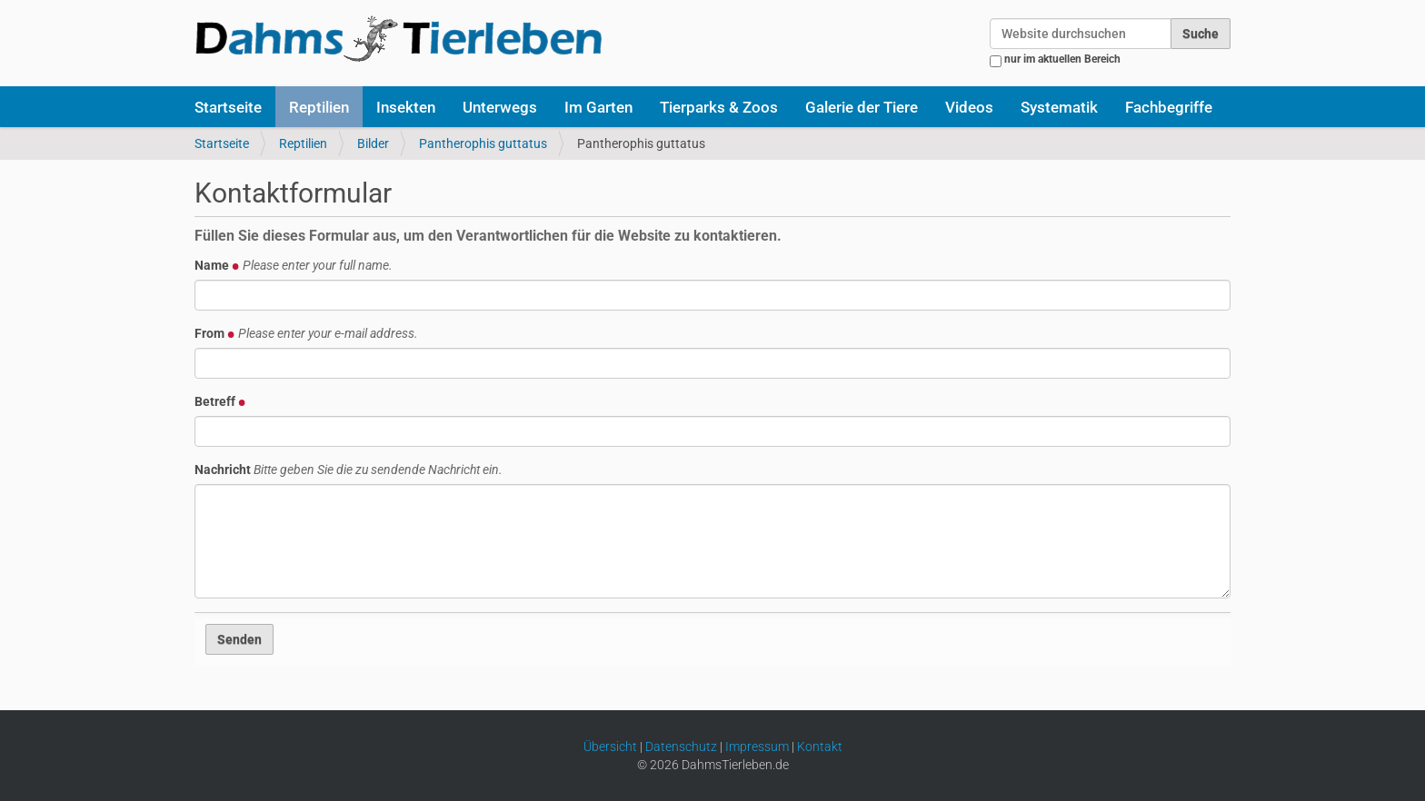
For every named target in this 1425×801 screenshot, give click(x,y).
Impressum (757, 746)
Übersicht (610, 746)
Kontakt (819, 746)
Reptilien (319, 107)
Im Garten (598, 107)
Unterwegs (500, 107)
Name (293, 265)
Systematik (1059, 107)
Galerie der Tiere (861, 107)
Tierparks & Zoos (719, 107)
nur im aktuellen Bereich (1062, 59)
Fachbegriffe (1168, 107)
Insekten (405, 107)
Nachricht (348, 469)
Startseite (228, 107)
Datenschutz (681, 746)
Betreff (220, 401)
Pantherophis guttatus (483, 143)
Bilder (373, 143)
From (306, 333)
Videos (969, 107)
